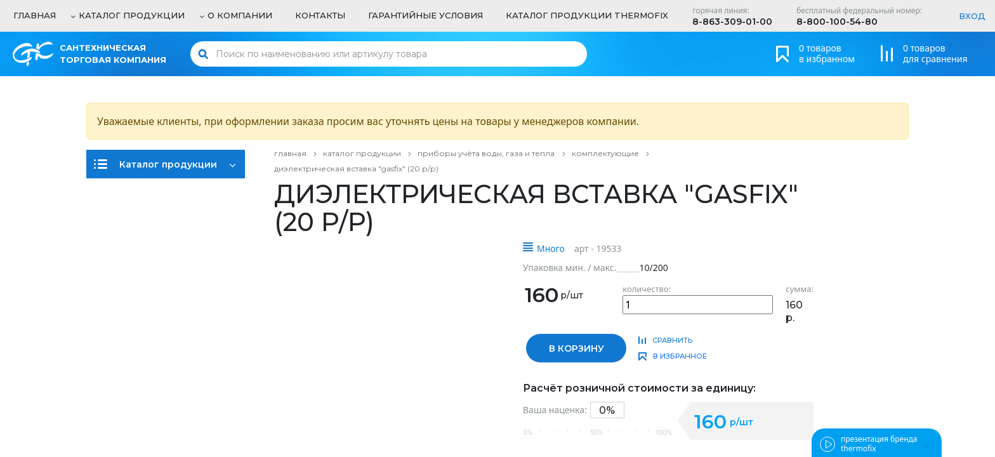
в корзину (576, 348)
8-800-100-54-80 (837, 21)
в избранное (680, 356)
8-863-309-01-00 (732, 21)
